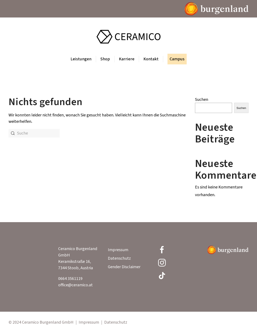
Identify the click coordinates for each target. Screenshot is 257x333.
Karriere (126, 59)
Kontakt (151, 59)
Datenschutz (119, 258)
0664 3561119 (70, 279)
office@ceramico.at (75, 285)
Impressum (118, 250)
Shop (105, 59)
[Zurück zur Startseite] (128, 36)
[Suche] (34, 133)
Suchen (201, 100)
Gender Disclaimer (124, 267)
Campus (177, 59)
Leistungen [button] (81, 59)
